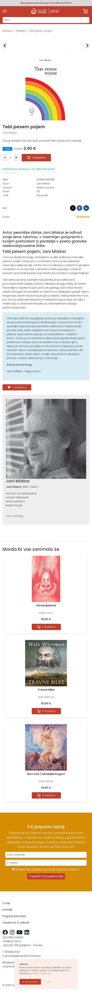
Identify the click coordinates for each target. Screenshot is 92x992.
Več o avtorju (14, 516)
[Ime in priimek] (46, 855)
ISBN (5, 179)
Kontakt (7, 910)
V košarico (19, 387)
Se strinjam (31, 981)
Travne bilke (46, 690)
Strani (6, 191)
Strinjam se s (46, 869)
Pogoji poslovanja (14, 916)
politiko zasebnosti (41, 973)
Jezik (5, 195)
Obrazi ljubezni (46, 605)
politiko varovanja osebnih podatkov (56, 869)
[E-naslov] (46, 863)
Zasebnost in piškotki (15, 922)
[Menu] (4, 11)
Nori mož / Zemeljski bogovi (46, 774)
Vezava (7, 187)
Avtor (6, 183)
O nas (6, 903)
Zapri (48, 981)
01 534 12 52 (12, 952)
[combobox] (46, 20)
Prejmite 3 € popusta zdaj (46, 876)
